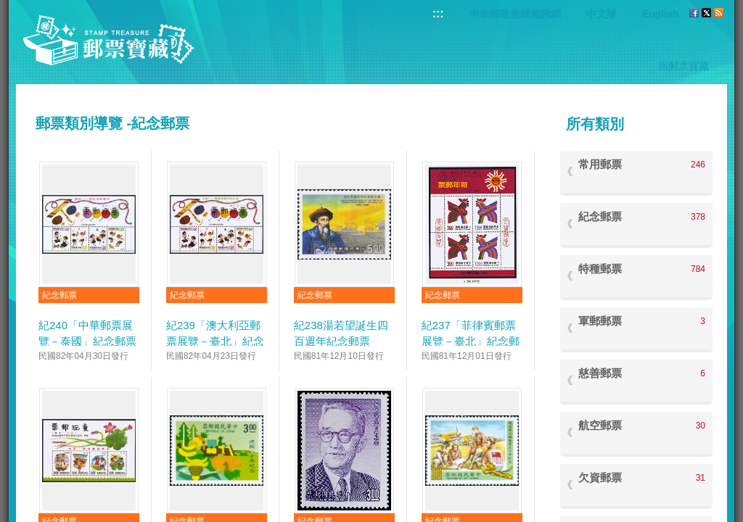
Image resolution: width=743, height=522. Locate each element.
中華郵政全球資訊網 (515, 14)
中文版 (601, 14)
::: (438, 13)
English (660, 14)
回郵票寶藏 (683, 66)
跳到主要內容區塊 (7, 7)
